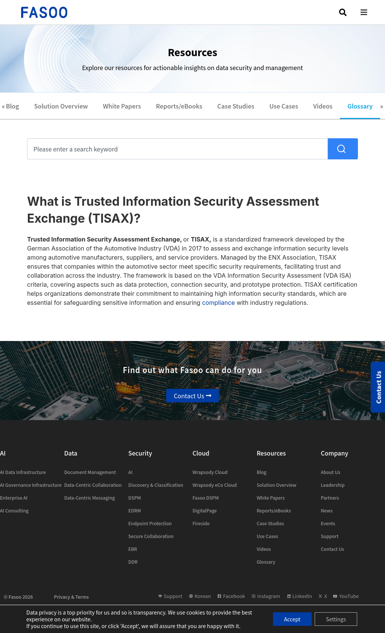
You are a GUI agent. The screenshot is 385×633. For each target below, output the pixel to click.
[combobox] (177, 148)
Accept (292, 619)
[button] (370, 12)
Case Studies (235, 105)
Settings (336, 619)
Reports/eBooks (179, 105)
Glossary (360, 105)
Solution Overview (61, 105)
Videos (322, 105)
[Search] (343, 148)
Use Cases (283, 105)
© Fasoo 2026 (18, 596)
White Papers (122, 105)
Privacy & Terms (71, 596)
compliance (218, 302)
